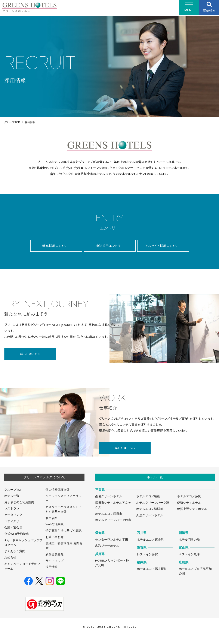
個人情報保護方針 (58, 489)
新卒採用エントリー (56, 246)
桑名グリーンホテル (108, 496)
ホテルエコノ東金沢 (150, 539)
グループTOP (12, 122)
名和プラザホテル (107, 545)
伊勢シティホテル (189, 502)
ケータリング (13, 514)
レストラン (11, 508)
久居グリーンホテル (149, 515)
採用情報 (52, 567)
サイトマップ (55, 560)
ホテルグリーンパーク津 (152, 502)
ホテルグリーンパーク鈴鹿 (113, 520)
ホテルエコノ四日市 (108, 513)
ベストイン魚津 (189, 554)
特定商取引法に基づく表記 (63, 530)
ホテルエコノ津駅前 (149, 509)
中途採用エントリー (110, 246)
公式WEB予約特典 (16, 533)
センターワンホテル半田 (111, 539)
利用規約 (52, 518)
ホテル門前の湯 (189, 539)
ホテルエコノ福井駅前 (152, 568)
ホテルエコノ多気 (189, 496)
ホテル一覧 (11, 495)
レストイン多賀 (147, 554)
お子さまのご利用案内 (19, 502)
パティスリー (13, 521)
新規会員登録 (55, 554)
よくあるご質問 (14, 551)
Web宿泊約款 (55, 524)
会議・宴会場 (13, 527)
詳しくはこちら (30, 354)
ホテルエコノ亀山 (148, 496)
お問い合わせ (55, 537)
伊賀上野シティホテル (192, 509)
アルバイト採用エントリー (163, 246)
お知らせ (10, 557)
